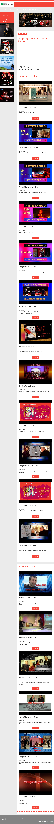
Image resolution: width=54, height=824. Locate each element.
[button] (35, 93)
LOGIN (51, 10)
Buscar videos (5, 20)
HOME (4, 10)
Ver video (35, 118)
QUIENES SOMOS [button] (14, 10)
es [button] (45, 10)
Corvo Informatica (48, 821)
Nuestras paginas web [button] (31, 10)
